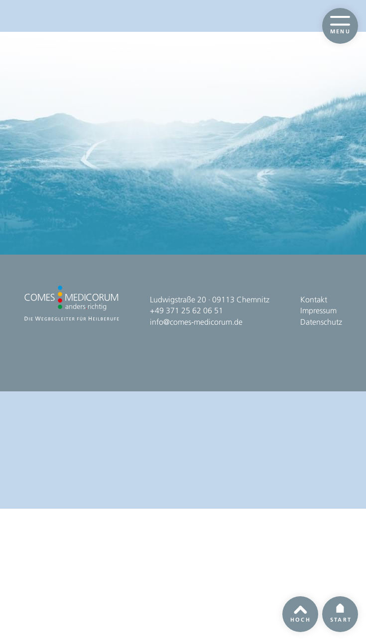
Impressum (318, 559)
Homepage (184, 201)
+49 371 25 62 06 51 (186, 559)
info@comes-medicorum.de (196, 570)
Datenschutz (321, 570)
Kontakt (313, 548)
